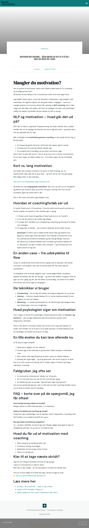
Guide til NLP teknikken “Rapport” (30, 489)
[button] (86, 3)
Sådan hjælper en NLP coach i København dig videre (37, 492)
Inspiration (44, 49)
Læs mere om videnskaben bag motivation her (31, 182)
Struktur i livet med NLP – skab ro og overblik (34, 486)
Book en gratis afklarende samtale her (31, 476)
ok (82, 523)
